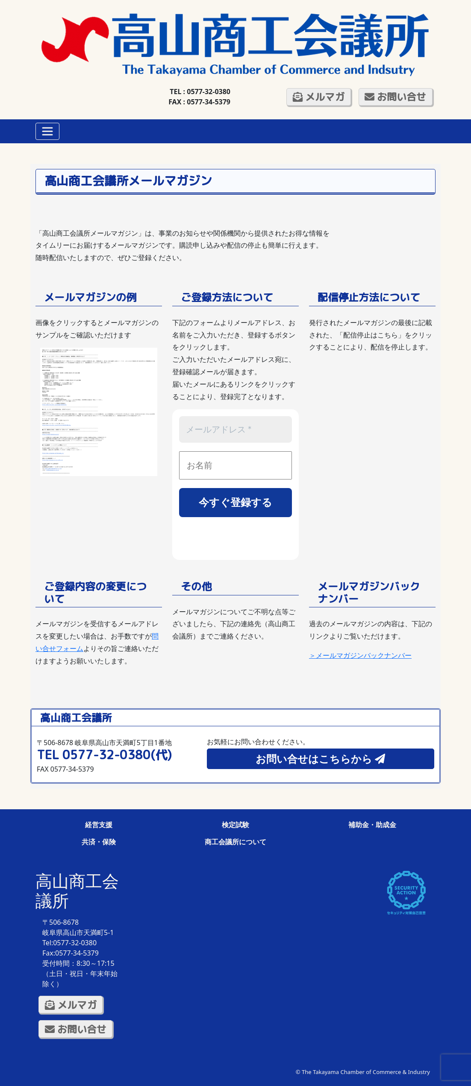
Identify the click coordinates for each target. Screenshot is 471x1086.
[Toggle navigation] (47, 131)
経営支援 (98, 824)
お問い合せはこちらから (320, 759)
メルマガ (318, 97)
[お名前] (235, 465)
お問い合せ (395, 97)
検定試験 (235, 824)
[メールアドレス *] (235, 429)
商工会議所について (235, 841)
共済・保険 (99, 841)
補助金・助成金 (372, 824)
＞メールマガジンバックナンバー (360, 655)
